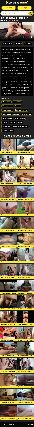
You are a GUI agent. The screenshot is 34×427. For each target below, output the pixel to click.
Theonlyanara (7, 106)
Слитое (17, 106)
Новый (12, 122)
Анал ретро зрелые (20, 126)
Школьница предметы (10, 114)
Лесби (4, 122)
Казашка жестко (21, 110)
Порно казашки (7, 424)
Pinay (20, 122)
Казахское (17, 3)
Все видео (8, 8)
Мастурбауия (20, 118)
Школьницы (26, 114)
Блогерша (17, 102)
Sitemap (30, 424)
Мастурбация (7, 118)
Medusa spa (6, 102)
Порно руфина (7, 130)
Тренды (24, 8)
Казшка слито (7, 110)
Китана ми (6, 126)
